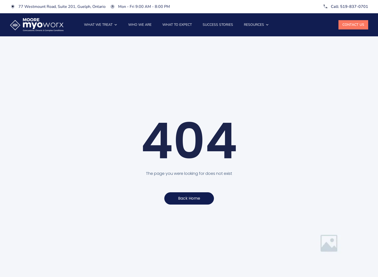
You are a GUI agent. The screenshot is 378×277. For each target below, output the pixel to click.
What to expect (177, 24)
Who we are (140, 24)
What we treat (100, 25)
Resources (256, 25)
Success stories (218, 24)
